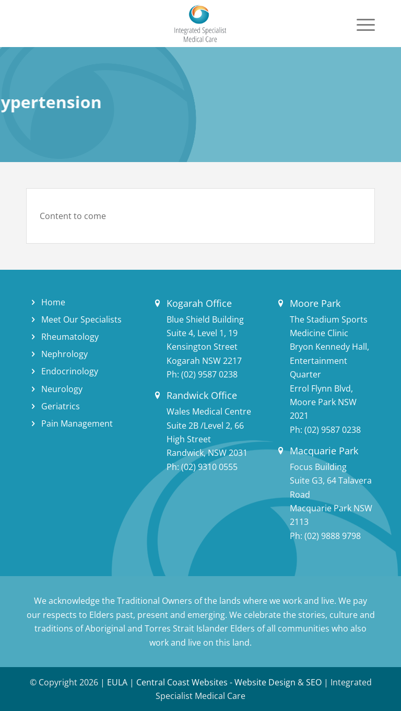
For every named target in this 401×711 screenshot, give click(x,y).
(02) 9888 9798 (332, 536)
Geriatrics (60, 406)
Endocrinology (69, 371)
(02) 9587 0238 (209, 374)
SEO (314, 682)
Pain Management (77, 423)
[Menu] (360, 23)
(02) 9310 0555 (209, 467)
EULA (117, 682)
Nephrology (64, 354)
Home (53, 302)
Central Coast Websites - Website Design (216, 682)
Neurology (61, 389)
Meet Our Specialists (81, 319)
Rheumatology (70, 336)
